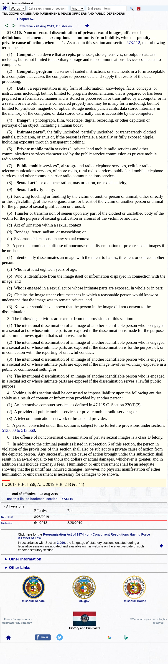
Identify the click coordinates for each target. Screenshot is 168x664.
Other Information (25, 559)
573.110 (7, 517)
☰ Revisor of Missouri (19, 3)
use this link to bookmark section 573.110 (40, 499)
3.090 (61, 542)
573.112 (133, 42)
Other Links (19, 567)
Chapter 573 (26, 19)
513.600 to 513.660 (18, 430)
